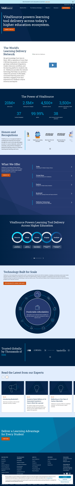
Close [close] (73, 1)
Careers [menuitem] (33, 461)
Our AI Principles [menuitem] (20, 473)
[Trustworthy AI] (26, 298)
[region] (37, 240)
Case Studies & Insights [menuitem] (52, 459)
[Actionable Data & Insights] (22, 320)
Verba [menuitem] (2, 474)
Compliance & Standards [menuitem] (21, 464)
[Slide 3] (36, 258)
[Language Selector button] (73, 4)
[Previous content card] (3, 377)
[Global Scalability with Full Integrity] (52, 320)
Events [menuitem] (49, 461)
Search (73, 8)
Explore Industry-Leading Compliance (15, 283)
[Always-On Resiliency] (54, 308)
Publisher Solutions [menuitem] (5, 472)
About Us (48, 7)
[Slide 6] (40, 258)
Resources (56, 7)
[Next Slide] (43, 258)
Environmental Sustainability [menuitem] (19, 467)
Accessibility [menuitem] (19, 460)
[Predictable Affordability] (37, 294)
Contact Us (6, 175)
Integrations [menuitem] (19, 469)
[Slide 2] (35, 258)
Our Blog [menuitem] (49, 463)
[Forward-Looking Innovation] (31, 328)
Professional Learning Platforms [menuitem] (5, 469)
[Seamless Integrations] (48, 298)
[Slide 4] (38, 258)
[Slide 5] (39, 258)
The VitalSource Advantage (36, 7)
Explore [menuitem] (2, 463)
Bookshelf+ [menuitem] (3, 461)
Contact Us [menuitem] (34, 463)
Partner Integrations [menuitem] (5, 466)
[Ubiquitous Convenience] (20, 308)
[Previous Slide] (31, 258)
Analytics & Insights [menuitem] (20, 462)
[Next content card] (7, 377)
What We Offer (23, 7)
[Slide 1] (34, 258)
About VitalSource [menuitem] (35, 459)
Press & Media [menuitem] (35, 466)
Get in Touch (66, 7)
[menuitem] (22, 472)
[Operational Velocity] (43, 328)
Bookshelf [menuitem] (3, 459)
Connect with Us (9, 29)
